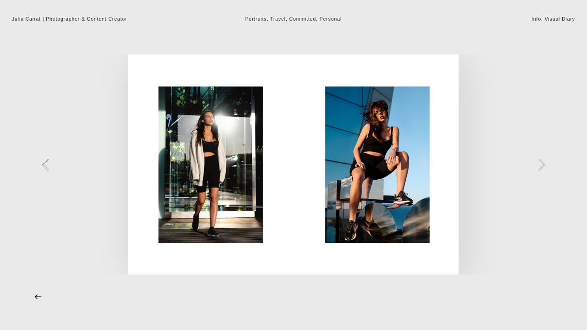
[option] (293, 165)
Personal (331, 19)
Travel (278, 19)
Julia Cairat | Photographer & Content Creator (69, 19)
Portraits (256, 19)
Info (536, 19)
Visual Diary (560, 19)
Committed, (303, 19)
